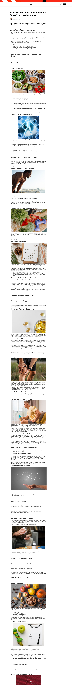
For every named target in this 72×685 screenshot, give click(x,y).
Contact (41, 4)
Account (64, 4)
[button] (31, 4)
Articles (36, 4)
